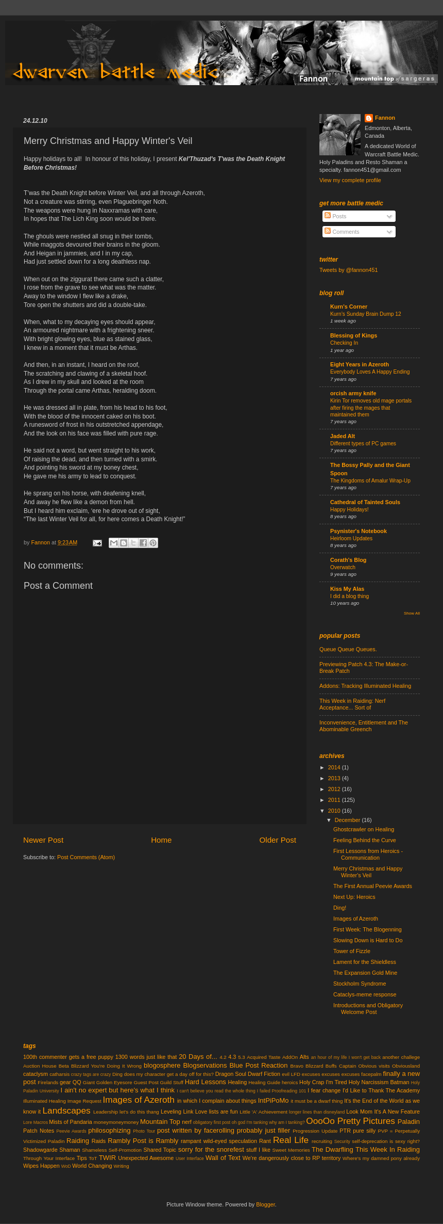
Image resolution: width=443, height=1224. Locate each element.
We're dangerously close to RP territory (292, 1158)
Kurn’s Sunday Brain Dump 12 (365, 314)
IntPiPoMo (273, 1100)
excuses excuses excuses (331, 1074)
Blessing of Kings (353, 335)
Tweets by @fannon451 (348, 270)
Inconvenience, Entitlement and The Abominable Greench (363, 725)
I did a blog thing (349, 596)
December (348, 820)
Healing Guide (264, 1082)
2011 (335, 800)
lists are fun (223, 1111)
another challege (401, 1057)
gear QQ (70, 1082)
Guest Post (146, 1082)
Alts (304, 1057)
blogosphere (162, 1065)
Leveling (171, 1111)
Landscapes (67, 1110)
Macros (40, 1122)
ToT (93, 1158)
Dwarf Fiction (264, 1074)
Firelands (48, 1082)
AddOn (290, 1057)
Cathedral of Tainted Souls (365, 502)
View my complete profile (350, 180)
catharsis (59, 1074)
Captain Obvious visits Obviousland (379, 1066)
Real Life (291, 1140)
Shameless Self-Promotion (112, 1150)
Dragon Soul (230, 1074)
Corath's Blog (348, 560)
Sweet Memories (291, 1150)
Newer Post (43, 839)
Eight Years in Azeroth (359, 364)
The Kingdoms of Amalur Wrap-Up (370, 481)
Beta (64, 1066)
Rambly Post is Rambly (143, 1141)
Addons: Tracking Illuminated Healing (365, 686)
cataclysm (35, 1074)
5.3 (241, 1057)
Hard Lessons (205, 1082)
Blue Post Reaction (258, 1065)
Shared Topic (159, 1150)
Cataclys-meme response (364, 994)
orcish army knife (353, 393)
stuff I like (258, 1150)
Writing (121, 1166)
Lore (27, 1122)
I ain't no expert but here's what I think (118, 1090)
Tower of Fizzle (351, 951)
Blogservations (205, 1065)
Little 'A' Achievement (263, 1112)
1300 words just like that (146, 1057)
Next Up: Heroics (354, 897)
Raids (99, 1141)
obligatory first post (211, 1122)
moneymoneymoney (116, 1122)
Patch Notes (38, 1131)
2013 (335, 778)
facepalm (371, 1074)
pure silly (364, 1131)
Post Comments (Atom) (86, 857)
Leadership (105, 1112)
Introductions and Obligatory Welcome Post (368, 1008)
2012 (335, 789)
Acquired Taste (263, 1057)
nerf (187, 1122)
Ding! (339, 908)
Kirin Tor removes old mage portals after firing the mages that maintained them (371, 407)
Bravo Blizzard (307, 1066)
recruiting (322, 1141)
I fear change (324, 1090)
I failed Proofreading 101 (281, 1090)
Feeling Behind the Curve (364, 840)
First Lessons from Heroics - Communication (368, 854)
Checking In (344, 343)
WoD (66, 1166)
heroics (290, 1082)
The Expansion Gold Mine (365, 973)
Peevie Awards (71, 1131)
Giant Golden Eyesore (107, 1082)
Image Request (84, 1101)
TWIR (107, 1158)
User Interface (190, 1158)
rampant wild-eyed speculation (219, 1141)
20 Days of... (198, 1056)
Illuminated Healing (44, 1101)
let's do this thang (139, 1112)
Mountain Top (160, 1121)
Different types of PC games (363, 443)
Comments (342, 232)
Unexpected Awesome (146, 1158)
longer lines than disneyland (317, 1112)
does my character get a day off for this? (169, 1074)
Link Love (195, 1111)
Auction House (40, 1066)
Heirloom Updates (351, 538)
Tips (82, 1158)
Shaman (69, 1150)
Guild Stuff (171, 1082)
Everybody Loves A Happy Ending (370, 372)
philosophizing (109, 1130)
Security (342, 1141)
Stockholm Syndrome (359, 983)
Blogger (265, 1204)
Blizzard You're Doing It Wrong (106, 1066)
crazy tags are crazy (91, 1074)
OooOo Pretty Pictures (350, 1121)
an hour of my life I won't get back (346, 1057)
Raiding (77, 1141)
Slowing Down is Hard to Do (367, 940)
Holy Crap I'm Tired (323, 1082)
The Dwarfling (332, 1149)
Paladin (409, 1121)
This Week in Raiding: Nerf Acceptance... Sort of (352, 704)
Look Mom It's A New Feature (383, 1111)
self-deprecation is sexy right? (386, 1141)
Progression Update (315, 1131)
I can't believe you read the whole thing (216, 1090)
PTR (345, 1131)
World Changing (92, 1166)
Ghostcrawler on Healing (363, 829)
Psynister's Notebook (358, 531)
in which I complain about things (217, 1101)
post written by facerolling (195, 1130)
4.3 (232, 1057)
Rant (265, 1141)
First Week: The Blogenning (367, 929)
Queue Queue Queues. (348, 649)
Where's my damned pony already (381, 1158)
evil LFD (291, 1074)
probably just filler (263, 1130)
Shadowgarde (40, 1150)
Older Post (278, 839)
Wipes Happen (41, 1166)
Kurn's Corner (348, 306)
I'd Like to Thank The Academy (381, 1090)
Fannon (385, 118)
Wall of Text (223, 1158)
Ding (117, 1074)
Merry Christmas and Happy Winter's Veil (367, 871)
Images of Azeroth (355, 918)
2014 (335, 767)
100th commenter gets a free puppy (68, 1057)
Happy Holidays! (349, 509)
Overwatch (342, 567)
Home (161, 839)
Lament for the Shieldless (364, 962)
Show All (412, 613)
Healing (237, 1082)
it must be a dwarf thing (317, 1101)
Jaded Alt (342, 436)
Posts (335, 216)
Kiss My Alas (347, 589)
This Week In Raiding (387, 1149)
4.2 (223, 1057)
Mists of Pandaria (70, 1122)
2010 (335, 811)
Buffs (331, 1066)
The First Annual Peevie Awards (372, 886)
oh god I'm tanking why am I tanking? (268, 1122)
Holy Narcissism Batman (379, 1082)
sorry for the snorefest (211, 1149)
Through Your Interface (49, 1158)
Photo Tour (144, 1131)
